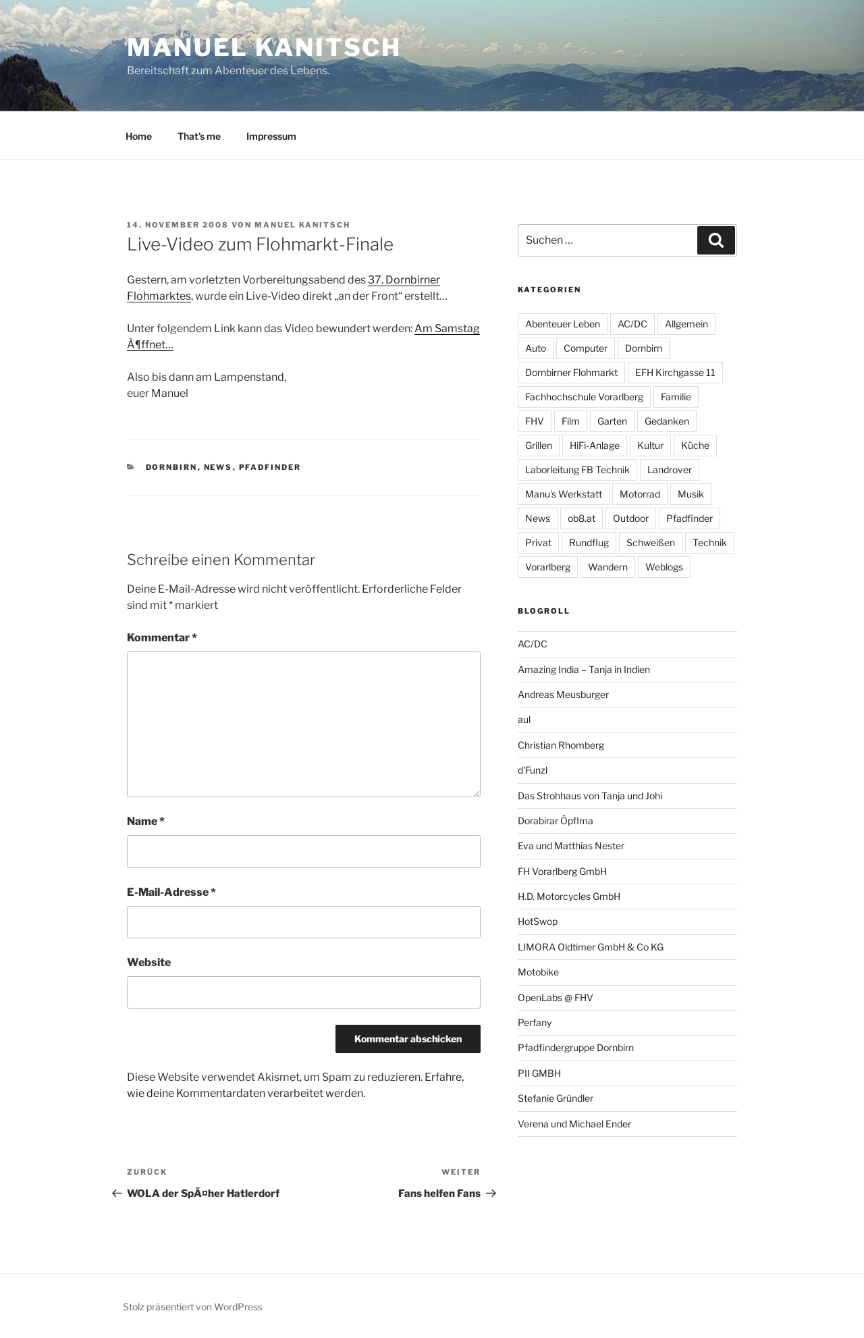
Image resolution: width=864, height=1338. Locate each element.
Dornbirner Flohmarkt (571, 372)
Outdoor (631, 518)
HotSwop (538, 921)
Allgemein (686, 323)
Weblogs (664, 566)
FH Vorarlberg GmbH (562, 871)
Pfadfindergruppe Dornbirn (576, 1047)
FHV (534, 421)
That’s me (199, 136)
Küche (695, 445)
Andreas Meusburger (563, 694)
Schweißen (650, 542)
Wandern (608, 566)
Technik (710, 542)
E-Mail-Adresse (171, 892)
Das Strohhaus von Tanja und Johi (590, 795)
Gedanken (667, 421)
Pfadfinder (270, 467)
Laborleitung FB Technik (577, 469)
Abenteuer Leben (562, 323)
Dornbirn (172, 467)
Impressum (271, 136)
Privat (538, 542)
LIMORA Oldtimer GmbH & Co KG (591, 947)
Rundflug (589, 542)
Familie (676, 396)
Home (139, 136)
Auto (535, 348)
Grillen (538, 445)
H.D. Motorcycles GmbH (569, 896)
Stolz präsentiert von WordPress (193, 1306)
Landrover (669, 469)
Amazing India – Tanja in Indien (584, 669)
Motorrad (640, 494)
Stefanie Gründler (555, 1098)
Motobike (538, 972)
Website (149, 962)
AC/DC (632, 323)
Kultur (650, 445)
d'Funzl (532, 770)
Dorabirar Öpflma (555, 820)
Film (571, 421)
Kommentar (162, 637)
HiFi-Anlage (595, 445)
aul (524, 719)
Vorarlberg (547, 566)
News (218, 467)
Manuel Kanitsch (264, 47)
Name (146, 821)
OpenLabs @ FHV (555, 997)
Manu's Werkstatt (563, 494)
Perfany (534, 1022)
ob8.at (581, 518)
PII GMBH (539, 1073)
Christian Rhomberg (561, 745)
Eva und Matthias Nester (571, 845)
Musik (691, 494)
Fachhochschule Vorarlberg (584, 396)
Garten (612, 421)
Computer (586, 348)
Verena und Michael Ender (574, 1123)
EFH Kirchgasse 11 (675, 372)
